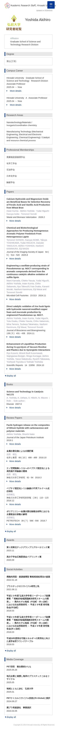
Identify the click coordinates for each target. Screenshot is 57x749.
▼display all (10, 376)
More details (14, 91)
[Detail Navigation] (51, 5)
